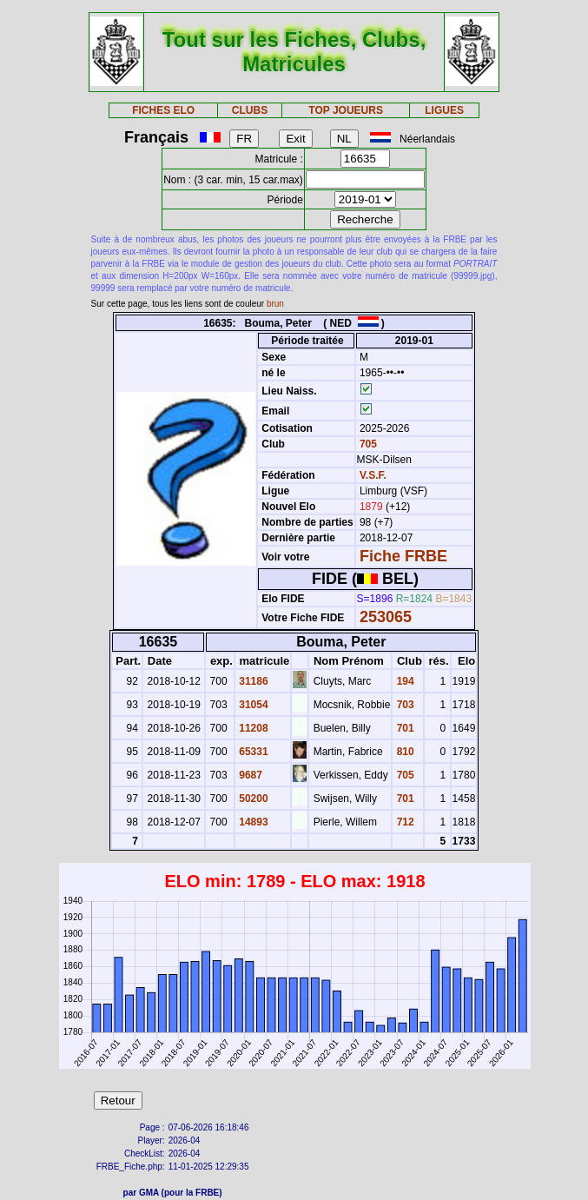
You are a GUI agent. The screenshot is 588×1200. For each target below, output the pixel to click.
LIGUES (444, 110)
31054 (252, 705)
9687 (249, 775)
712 (403, 822)
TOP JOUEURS (345, 110)
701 (403, 728)
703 (403, 705)
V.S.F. (373, 475)
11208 (252, 728)
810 (403, 752)
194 (403, 681)
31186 (252, 681)
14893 (252, 822)
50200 (252, 798)
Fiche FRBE (403, 556)
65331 (252, 752)
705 (367, 444)
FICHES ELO (163, 110)
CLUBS (250, 110)
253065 (386, 617)
